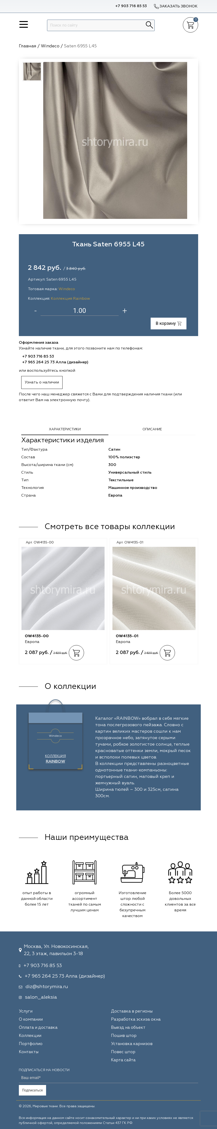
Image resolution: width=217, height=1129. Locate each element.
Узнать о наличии (42, 382)
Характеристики (65, 429)
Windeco (66, 289)
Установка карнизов (132, 1044)
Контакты (28, 1052)
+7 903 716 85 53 (131, 6)
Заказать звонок (175, 6)
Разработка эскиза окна (136, 1020)
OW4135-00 (37, 636)
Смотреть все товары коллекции (110, 527)
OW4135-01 (127, 636)
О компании (31, 1020)
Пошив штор (124, 1036)
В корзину (168, 323)
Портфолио (30, 1044)
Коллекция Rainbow (70, 299)
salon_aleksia (41, 997)
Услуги (25, 1011)
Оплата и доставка (38, 1028)
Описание (152, 429)
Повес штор (123, 1052)
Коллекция (55, 759)
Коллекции (30, 1036)
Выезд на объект (128, 1028)
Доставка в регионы (132, 1011)
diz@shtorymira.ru (47, 986)
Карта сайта (123, 1060)
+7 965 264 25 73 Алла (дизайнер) (55, 362)
